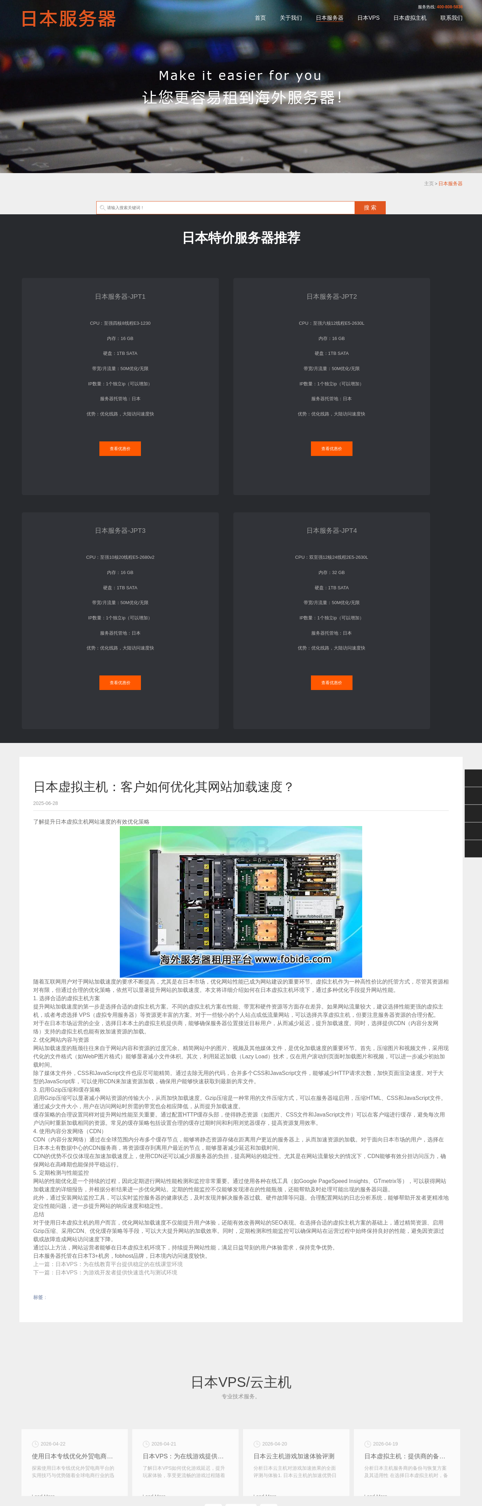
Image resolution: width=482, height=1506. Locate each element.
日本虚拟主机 (410, 18)
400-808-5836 (450, 7)
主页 (429, 183)
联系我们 (451, 18)
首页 (260, 18)
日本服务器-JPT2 (184, 289)
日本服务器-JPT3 (298, 289)
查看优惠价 (69, 429)
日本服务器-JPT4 (412, 289)
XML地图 (240, 1472)
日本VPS (368, 18)
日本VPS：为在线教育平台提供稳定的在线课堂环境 (119, 998)
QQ (473, 796)
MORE (241, 1253)
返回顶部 (473, 849)
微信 (473, 778)
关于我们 (291, 18)
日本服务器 (329, 18)
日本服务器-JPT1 (69, 289)
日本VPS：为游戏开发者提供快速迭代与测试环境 (116, 1007)
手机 (473, 831)
